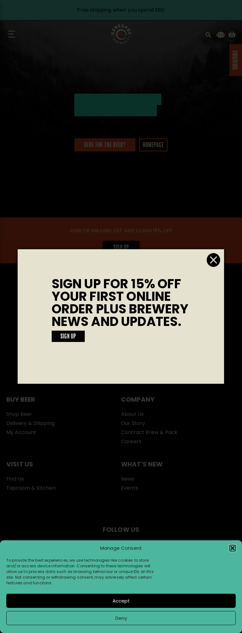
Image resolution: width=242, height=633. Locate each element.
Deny (121, 618)
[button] (232, 548)
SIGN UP (68, 336)
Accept (121, 600)
